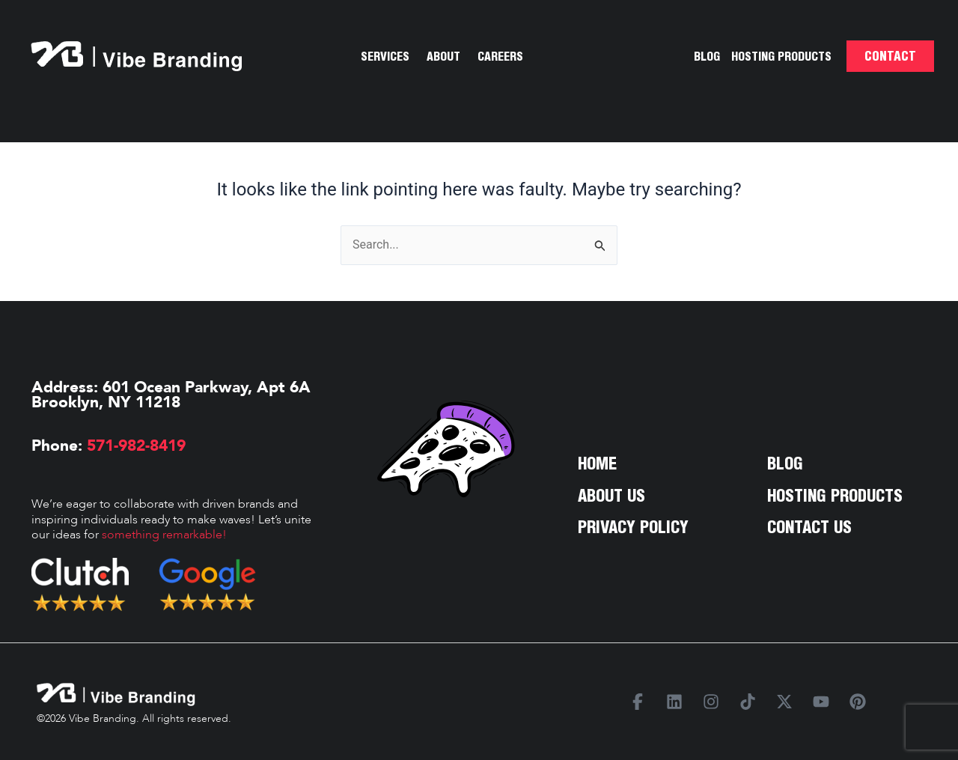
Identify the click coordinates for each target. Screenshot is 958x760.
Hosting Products (781, 56)
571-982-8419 (134, 446)
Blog (707, 56)
